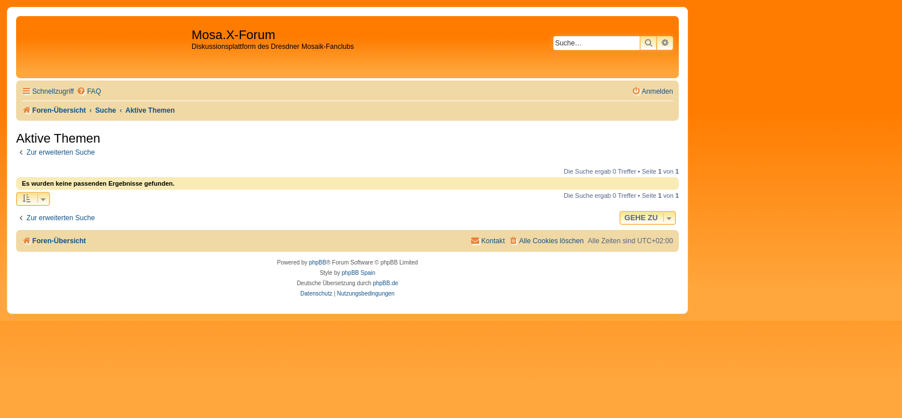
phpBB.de (385, 283)
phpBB (317, 262)
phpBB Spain (358, 273)
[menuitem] (89, 91)
